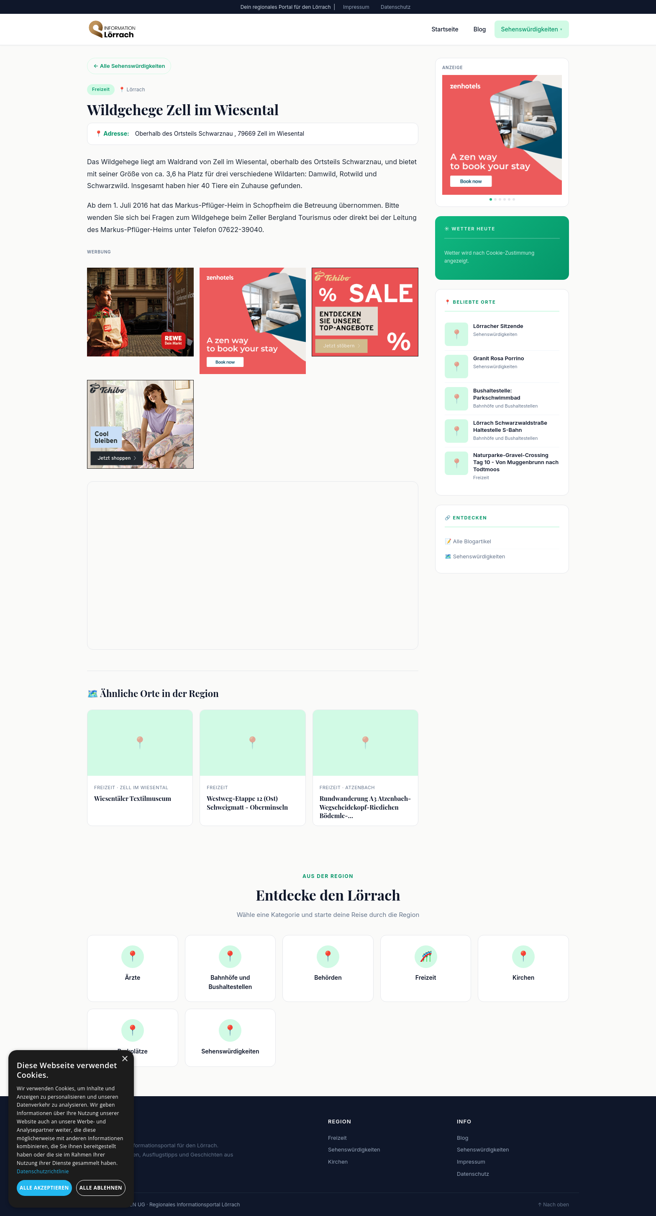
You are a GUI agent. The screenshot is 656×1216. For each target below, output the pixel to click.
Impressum (356, 7)
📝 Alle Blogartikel (468, 541)
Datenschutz (395, 7)
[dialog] (71, 1129)
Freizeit (337, 1137)
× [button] (124, 1059)
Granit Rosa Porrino (498, 358)
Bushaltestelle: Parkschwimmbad (496, 394)
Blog (480, 29)
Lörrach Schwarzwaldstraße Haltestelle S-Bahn (510, 426)
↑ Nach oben (553, 1204)
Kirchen (338, 1161)
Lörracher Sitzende (498, 326)
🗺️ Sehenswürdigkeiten (475, 556)
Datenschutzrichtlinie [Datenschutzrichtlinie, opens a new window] (43, 1171)
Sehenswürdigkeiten (531, 29)
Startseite (444, 29)
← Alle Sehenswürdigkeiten (129, 65)
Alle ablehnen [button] (100, 1187)
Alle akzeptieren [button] (44, 1187)
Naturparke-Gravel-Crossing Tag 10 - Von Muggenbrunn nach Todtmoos (516, 462)
